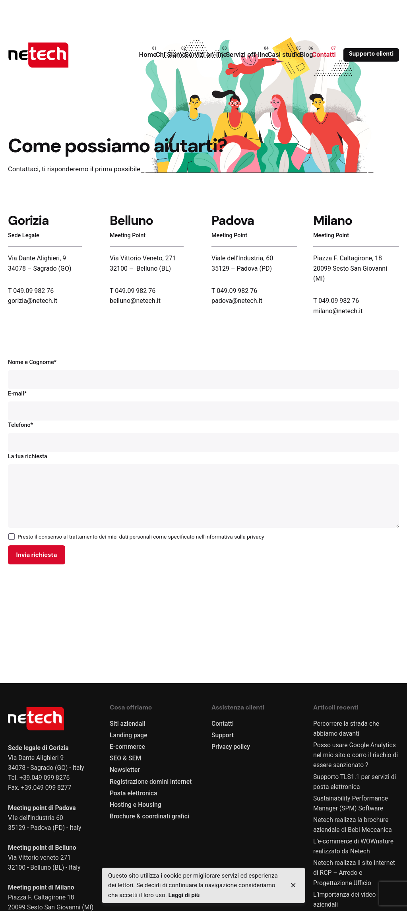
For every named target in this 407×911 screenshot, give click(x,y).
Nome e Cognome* (203, 374)
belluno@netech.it (136, 300)
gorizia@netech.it (32, 300)
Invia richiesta (36, 555)
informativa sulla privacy (234, 536)
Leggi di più (184, 895)
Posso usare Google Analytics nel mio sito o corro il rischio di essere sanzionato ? (355, 755)
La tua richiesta (203, 490)
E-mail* (203, 405)
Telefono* (203, 437)
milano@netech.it (337, 311)
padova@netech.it (236, 300)
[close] (293, 885)
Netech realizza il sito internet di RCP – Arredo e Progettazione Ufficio (354, 872)
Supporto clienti (371, 53)
